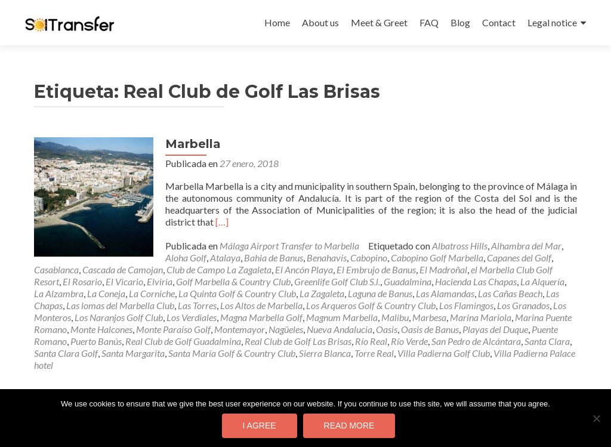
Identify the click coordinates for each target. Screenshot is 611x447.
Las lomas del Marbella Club (120, 305)
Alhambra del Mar (526, 245)
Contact (499, 22)
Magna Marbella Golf (261, 317)
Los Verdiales (191, 317)
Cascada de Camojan (122, 269)
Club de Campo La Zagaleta (218, 269)
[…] (222, 221)
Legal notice (552, 22)
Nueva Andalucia (339, 329)
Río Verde (409, 341)
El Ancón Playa (304, 269)
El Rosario (82, 281)
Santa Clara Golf (66, 353)
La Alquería (542, 281)
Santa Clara (547, 341)
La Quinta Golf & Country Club (237, 293)
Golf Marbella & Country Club (233, 281)
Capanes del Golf (519, 257)
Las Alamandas (445, 293)
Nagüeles (286, 329)
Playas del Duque (495, 329)
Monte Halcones (101, 329)
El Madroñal (443, 269)
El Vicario (124, 281)
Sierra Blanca (325, 353)
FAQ (429, 22)
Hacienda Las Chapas (476, 281)
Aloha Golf (185, 257)
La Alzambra (59, 293)
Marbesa (429, 317)
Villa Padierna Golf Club (443, 353)
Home (277, 22)
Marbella (193, 144)
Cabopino (368, 257)
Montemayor (239, 329)
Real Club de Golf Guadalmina (183, 341)
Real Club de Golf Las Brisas (298, 341)
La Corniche (152, 293)
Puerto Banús (96, 341)
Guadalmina (407, 281)
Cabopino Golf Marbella (437, 257)
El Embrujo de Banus (376, 269)
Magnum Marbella (342, 317)
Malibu (395, 317)
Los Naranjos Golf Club (119, 317)
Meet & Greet (379, 22)
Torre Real (374, 353)
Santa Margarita (133, 353)
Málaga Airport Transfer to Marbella (289, 245)
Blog (460, 22)
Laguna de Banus (380, 293)
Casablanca (56, 269)
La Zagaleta (322, 293)
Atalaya (225, 257)
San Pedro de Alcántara (476, 341)
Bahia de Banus (273, 257)
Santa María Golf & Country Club (231, 353)
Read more (349, 425)
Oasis (386, 329)
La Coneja (106, 293)
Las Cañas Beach (510, 293)
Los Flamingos (466, 305)
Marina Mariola (480, 317)
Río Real (371, 341)
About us (320, 22)
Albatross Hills (459, 245)
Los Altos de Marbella (261, 305)
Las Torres (197, 305)
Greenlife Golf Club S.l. (337, 281)
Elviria (159, 281)
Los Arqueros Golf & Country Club (371, 305)
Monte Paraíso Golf (173, 329)
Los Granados (523, 305)
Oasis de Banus (430, 329)
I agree (259, 425)
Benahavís (327, 257)
